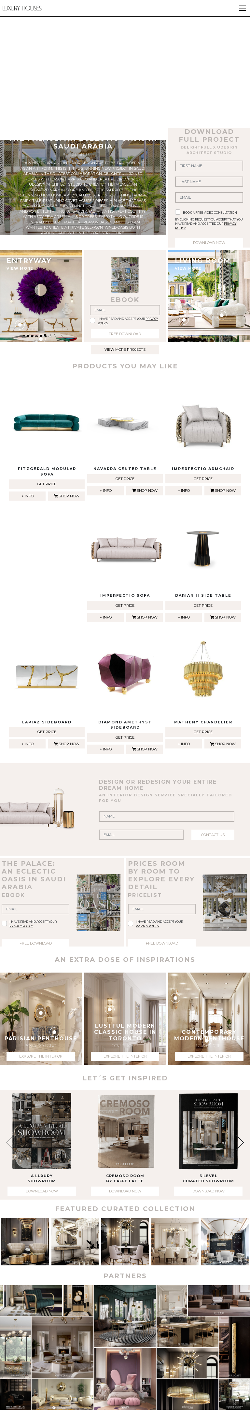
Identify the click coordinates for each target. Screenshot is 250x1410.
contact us (213, 835)
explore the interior (40, 1056)
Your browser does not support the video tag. (125, 62)
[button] (236, 1142)
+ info (27, 496)
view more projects (125, 349)
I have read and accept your (128, 321)
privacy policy (21, 926)
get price (46, 484)
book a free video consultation (210, 212)
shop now (66, 496)
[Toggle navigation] (242, 8)
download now (209, 242)
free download (125, 334)
